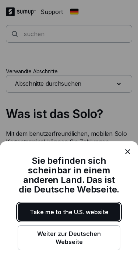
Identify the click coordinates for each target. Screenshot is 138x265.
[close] (128, 151)
